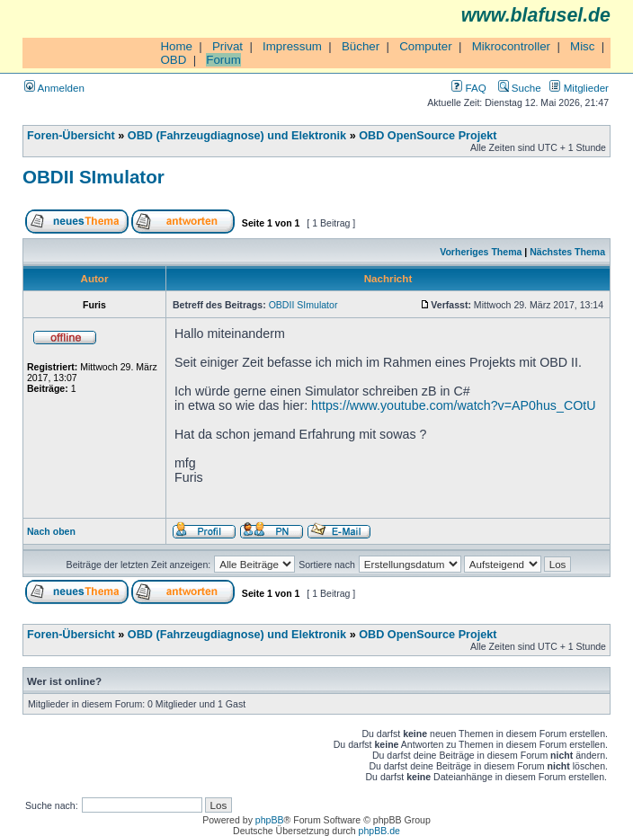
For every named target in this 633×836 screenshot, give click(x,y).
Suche (519, 87)
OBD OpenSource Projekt (427, 135)
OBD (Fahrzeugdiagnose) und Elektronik (237, 135)
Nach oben (51, 531)
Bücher (360, 46)
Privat (227, 46)
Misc (582, 46)
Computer (425, 46)
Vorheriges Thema (481, 251)
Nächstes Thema (567, 251)
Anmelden (54, 87)
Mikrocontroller (511, 46)
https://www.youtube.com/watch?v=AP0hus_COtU (453, 405)
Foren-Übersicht (71, 135)
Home (176, 46)
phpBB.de (379, 830)
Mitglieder (579, 87)
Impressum (292, 46)
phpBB (269, 819)
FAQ (468, 87)
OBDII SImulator (93, 176)
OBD (173, 60)
